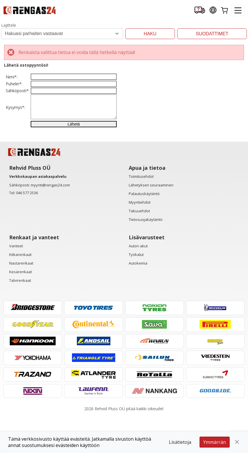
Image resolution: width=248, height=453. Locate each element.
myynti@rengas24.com (50, 222)
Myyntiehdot (140, 239)
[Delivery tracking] (199, 10)
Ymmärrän (214, 442)
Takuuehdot (139, 247)
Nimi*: (11, 80)
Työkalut (136, 291)
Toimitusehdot (141, 213)
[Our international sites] (213, 10)
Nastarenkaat (21, 300)
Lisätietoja (180, 442)
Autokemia (138, 300)
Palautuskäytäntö (144, 230)
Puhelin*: (14, 95)
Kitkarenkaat (20, 291)
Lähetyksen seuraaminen (151, 222)
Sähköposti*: (18, 109)
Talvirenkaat (20, 317)
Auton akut (138, 283)
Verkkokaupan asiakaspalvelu (38, 213)
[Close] (237, 442)
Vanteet (16, 283)
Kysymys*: (15, 133)
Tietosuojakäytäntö (146, 256)
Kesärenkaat (20, 308)
